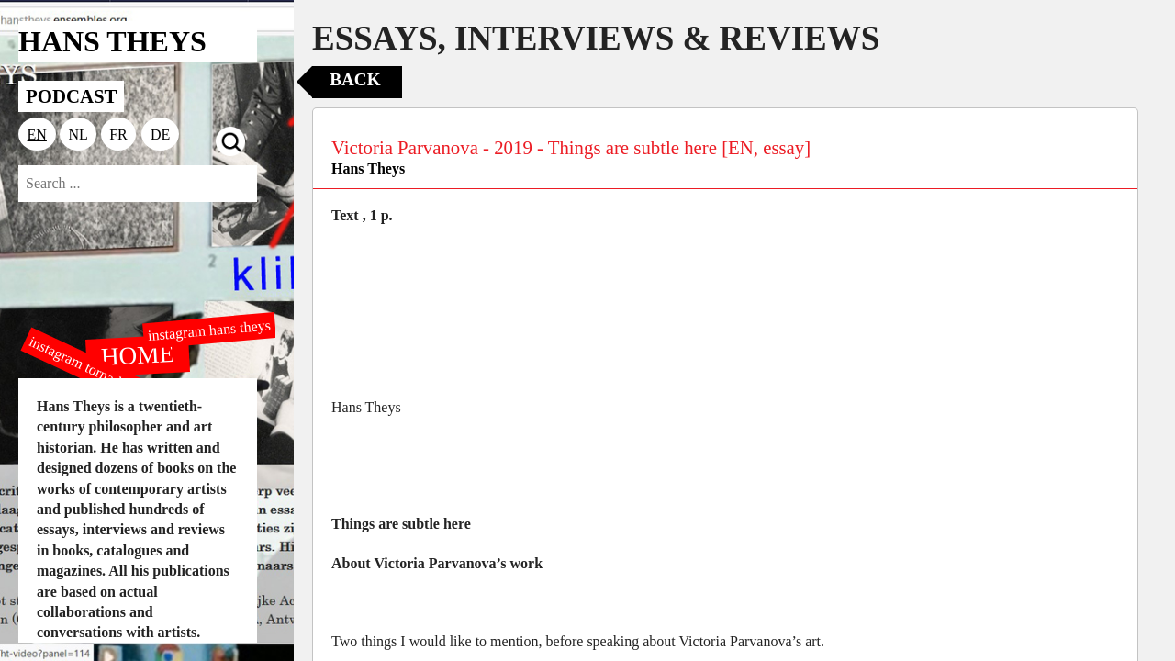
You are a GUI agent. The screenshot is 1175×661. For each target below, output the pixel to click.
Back (355, 79)
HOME (137, 354)
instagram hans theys (209, 330)
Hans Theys (368, 168)
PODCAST (71, 95)
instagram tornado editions (101, 373)
